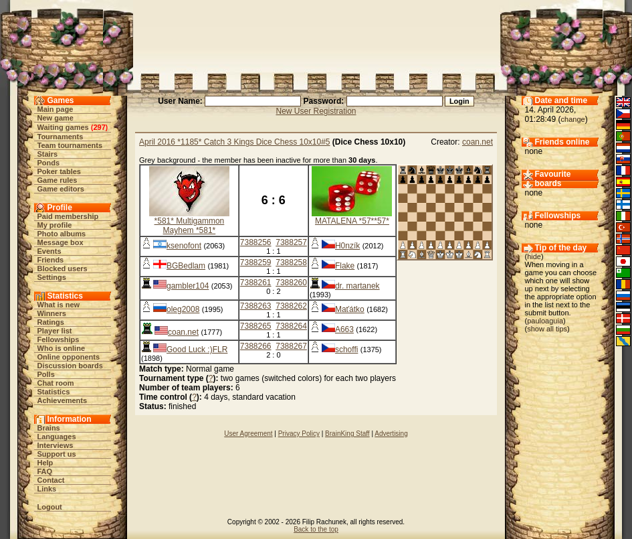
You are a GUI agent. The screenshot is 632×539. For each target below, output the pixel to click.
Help (45, 463)
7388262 (291, 306)
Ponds (48, 163)
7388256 (256, 242)
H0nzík (347, 245)
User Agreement (248, 433)
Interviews (55, 445)
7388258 (291, 262)
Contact (51, 480)
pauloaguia (545, 321)
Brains (48, 428)
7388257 (291, 242)
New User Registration (316, 111)
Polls (46, 374)
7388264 (291, 326)
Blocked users (62, 268)
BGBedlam (186, 266)
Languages (56, 437)
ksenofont (184, 245)
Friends (50, 260)
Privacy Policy (299, 433)
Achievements (62, 400)
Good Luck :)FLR (197, 349)
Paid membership (68, 216)
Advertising (391, 433)
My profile (54, 225)
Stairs (47, 154)
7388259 (256, 262)
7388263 (256, 306)
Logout (49, 507)
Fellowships (58, 339)
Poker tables (59, 171)
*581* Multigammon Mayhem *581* (189, 225)
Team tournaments (70, 145)
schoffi (346, 349)
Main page (55, 109)
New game (55, 118)
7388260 (291, 282)
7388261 (256, 282)
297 (99, 127)
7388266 (256, 346)
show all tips (547, 329)
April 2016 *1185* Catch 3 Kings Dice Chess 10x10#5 (234, 142)
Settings (51, 277)
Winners (51, 313)
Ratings (50, 322)
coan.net (477, 142)
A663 (344, 329)
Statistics (53, 392)
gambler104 (188, 286)
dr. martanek (357, 286)
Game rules (57, 180)
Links (47, 489)
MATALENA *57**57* (352, 221)
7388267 (291, 346)
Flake (344, 266)
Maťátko (349, 309)
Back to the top (316, 529)
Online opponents (68, 357)
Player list (54, 331)
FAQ (45, 471)
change (573, 119)
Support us (56, 454)
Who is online (61, 348)
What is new (58, 305)
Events (49, 251)
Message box (60, 242)
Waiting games (63, 127)
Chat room (55, 383)
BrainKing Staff (347, 433)
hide (534, 256)
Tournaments (60, 137)
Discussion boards (70, 366)
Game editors (60, 189)
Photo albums (61, 234)
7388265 (256, 326)
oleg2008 (183, 309)
